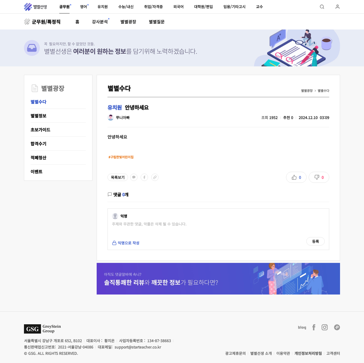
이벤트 (36, 171)
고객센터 (333, 353)
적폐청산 (38, 157)
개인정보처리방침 (308, 353)
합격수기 (38, 143)
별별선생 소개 (261, 353)
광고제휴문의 (235, 353)
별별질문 (157, 21)
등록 (315, 241)
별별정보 (38, 115)
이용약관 (283, 353)
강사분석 (100, 21)
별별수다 (38, 102)
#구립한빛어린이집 (121, 157)
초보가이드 (40, 129)
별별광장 (128, 21)
